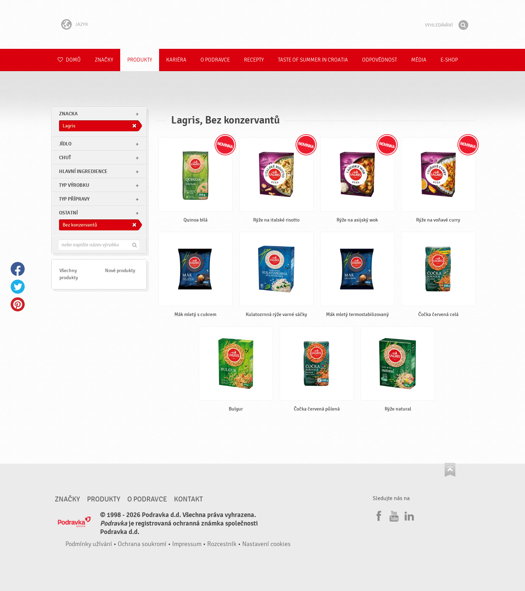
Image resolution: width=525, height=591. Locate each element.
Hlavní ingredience (83, 171)
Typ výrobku (74, 185)
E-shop (449, 60)
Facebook (18, 269)
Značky (104, 60)
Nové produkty (120, 271)
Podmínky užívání (88, 544)
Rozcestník (222, 544)
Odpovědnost (379, 60)
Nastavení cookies (266, 544)
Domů (69, 60)
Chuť (65, 158)
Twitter (18, 287)
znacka (68, 114)
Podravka (262, 24)
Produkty (139, 60)
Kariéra (176, 60)
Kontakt (188, 499)
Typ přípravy (74, 199)
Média (418, 60)
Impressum (187, 544)
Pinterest (18, 304)
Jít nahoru (450, 470)
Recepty (254, 60)
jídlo (65, 144)
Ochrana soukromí (142, 544)
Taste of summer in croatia (313, 60)
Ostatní (68, 213)
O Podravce (215, 60)
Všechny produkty (68, 274)
